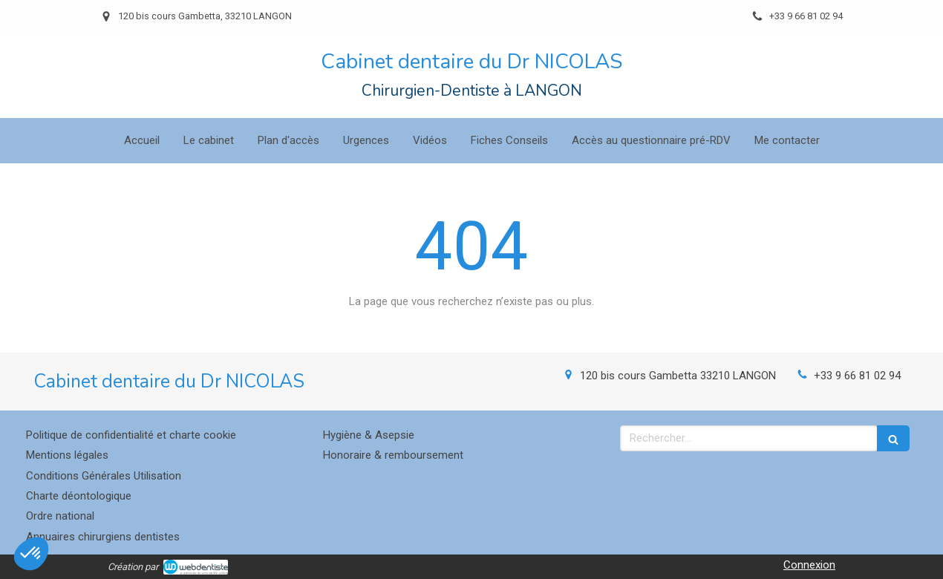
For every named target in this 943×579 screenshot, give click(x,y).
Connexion (809, 565)
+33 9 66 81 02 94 (857, 375)
